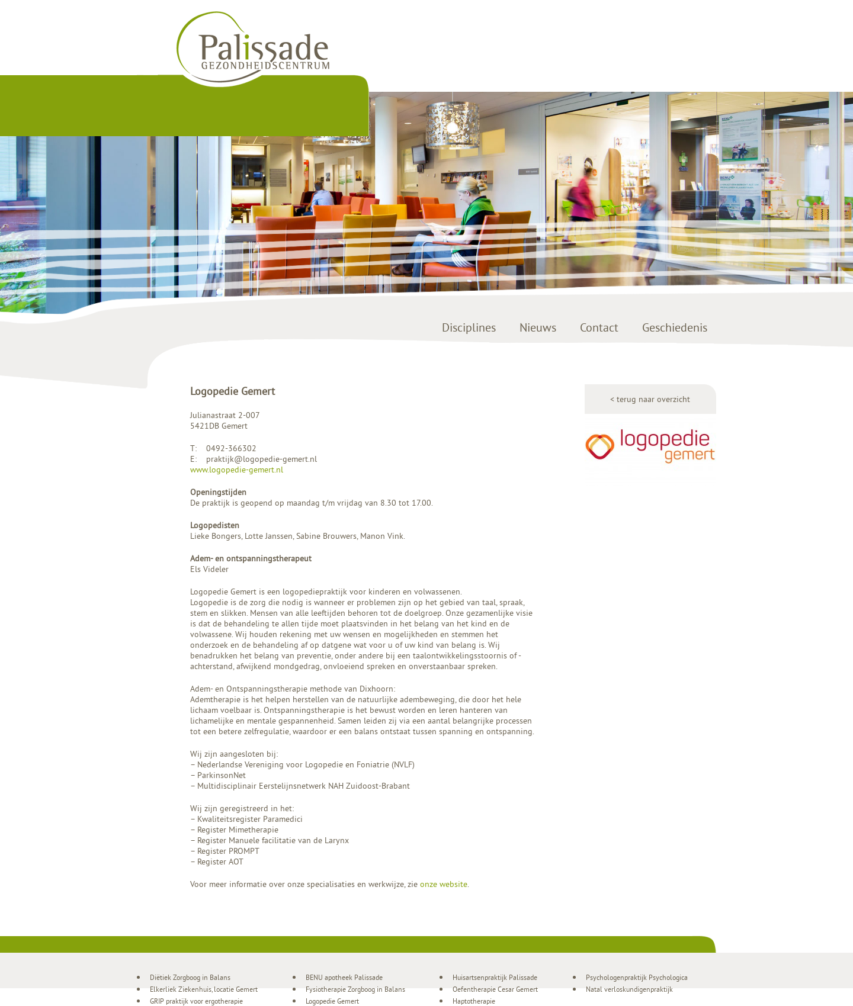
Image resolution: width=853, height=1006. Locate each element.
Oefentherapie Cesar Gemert (495, 989)
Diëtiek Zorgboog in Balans (190, 977)
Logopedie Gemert (332, 1001)
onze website (443, 884)
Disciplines (469, 327)
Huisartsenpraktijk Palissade (495, 977)
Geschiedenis (674, 327)
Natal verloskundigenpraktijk (629, 989)
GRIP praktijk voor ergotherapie (196, 1001)
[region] (426, 204)
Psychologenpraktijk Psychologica (637, 977)
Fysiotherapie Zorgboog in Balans (355, 989)
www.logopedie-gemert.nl (236, 469)
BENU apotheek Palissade (344, 977)
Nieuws (538, 327)
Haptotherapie (474, 1001)
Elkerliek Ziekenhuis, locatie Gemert (204, 989)
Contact (599, 327)
